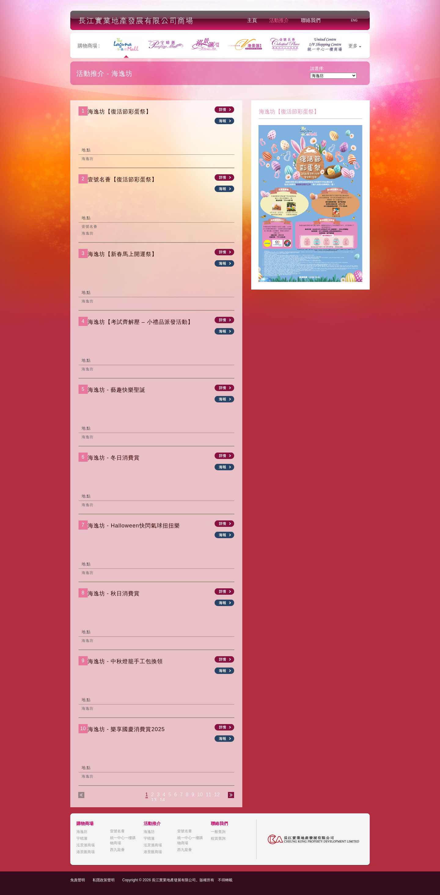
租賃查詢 (218, 838)
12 (217, 794)
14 (162, 800)
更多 (354, 45)
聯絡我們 (311, 20)
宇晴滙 (81, 838)
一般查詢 (218, 832)
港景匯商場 (85, 852)
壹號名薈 (117, 831)
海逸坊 (81, 832)
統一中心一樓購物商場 (123, 840)
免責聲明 (77, 880)
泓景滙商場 (85, 845)
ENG (354, 20)
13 (153, 800)
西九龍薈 (117, 850)
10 (200, 794)
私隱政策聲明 (104, 880)
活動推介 (279, 20)
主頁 (252, 20)
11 (208, 794)
